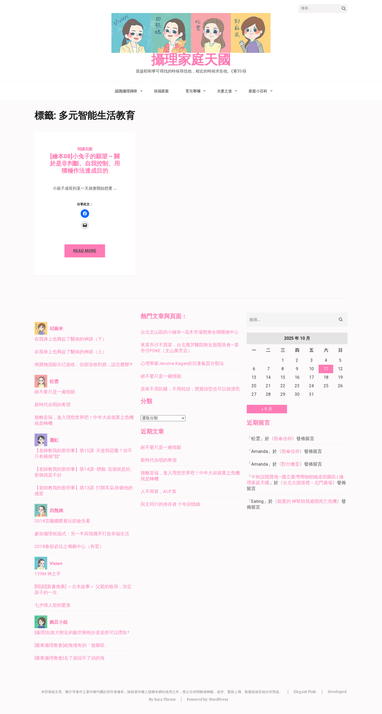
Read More (84, 250)
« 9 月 (266, 408)
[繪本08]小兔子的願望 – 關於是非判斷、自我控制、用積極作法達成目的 (85, 163)
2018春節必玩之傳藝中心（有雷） (69, 546)
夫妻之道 (224, 91)
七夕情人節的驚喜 (52, 605)
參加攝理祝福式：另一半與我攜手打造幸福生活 (81, 533)
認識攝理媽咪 (126, 91)
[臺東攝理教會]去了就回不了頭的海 (69, 658)
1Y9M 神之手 (47, 573)
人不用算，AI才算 (158, 491)
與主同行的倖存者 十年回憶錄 (170, 504)
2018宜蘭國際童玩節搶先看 (62, 521)
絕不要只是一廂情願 (54, 391)
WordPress (218, 699)
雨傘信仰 (283, 438)
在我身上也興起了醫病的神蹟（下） (70, 339)
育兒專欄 (192, 91)
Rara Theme (165, 699)
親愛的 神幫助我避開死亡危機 (307, 501)
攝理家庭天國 (191, 60)
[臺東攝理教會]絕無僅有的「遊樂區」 (71, 645)
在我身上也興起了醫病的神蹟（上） (70, 351)
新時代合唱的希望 (52, 404)
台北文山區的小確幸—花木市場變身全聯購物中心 (190, 332)
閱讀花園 (84, 149)
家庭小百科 (258, 91)
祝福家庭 (161, 91)
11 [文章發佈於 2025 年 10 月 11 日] (326, 368)
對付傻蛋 (290, 464)
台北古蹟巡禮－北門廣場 (307, 482)
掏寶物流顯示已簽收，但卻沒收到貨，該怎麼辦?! (83, 364)
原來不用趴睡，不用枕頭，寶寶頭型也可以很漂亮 (190, 389)
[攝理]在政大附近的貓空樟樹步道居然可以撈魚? (81, 632)
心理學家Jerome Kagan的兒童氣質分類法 (182, 363)
